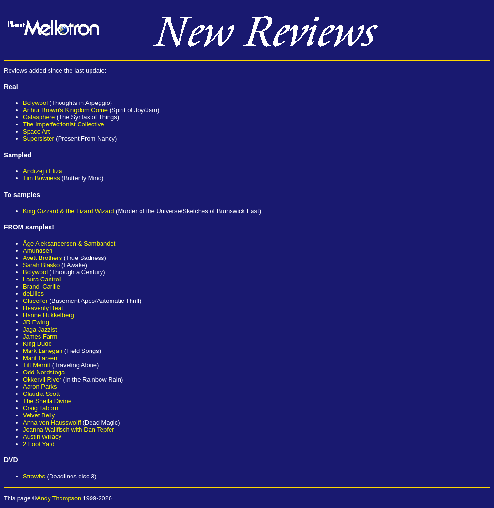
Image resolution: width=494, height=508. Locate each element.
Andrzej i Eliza (42, 171)
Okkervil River (42, 379)
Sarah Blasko (41, 265)
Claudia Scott (41, 393)
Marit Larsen (40, 358)
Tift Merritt (36, 365)
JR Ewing (36, 322)
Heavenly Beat (43, 307)
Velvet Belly (39, 415)
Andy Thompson (59, 498)
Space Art (36, 131)
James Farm (40, 336)
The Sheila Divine (47, 400)
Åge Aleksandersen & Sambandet (69, 243)
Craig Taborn (40, 408)
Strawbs (34, 476)
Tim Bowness (41, 178)
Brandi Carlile (41, 286)
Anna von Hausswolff (52, 422)
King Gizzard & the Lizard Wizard (68, 211)
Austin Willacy (42, 436)
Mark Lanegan (42, 350)
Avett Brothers (42, 257)
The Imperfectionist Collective (63, 124)
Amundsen (37, 250)
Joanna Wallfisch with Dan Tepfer (68, 429)
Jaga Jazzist (40, 329)
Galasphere (39, 117)
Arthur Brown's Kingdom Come (65, 110)
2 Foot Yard (39, 443)
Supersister (38, 138)
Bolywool (35, 102)
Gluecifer (35, 300)
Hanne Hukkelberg (48, 315)
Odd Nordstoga (44, 372)
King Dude (37, 343)
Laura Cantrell (42, 279)
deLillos (33, 293)
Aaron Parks (40, 386)
